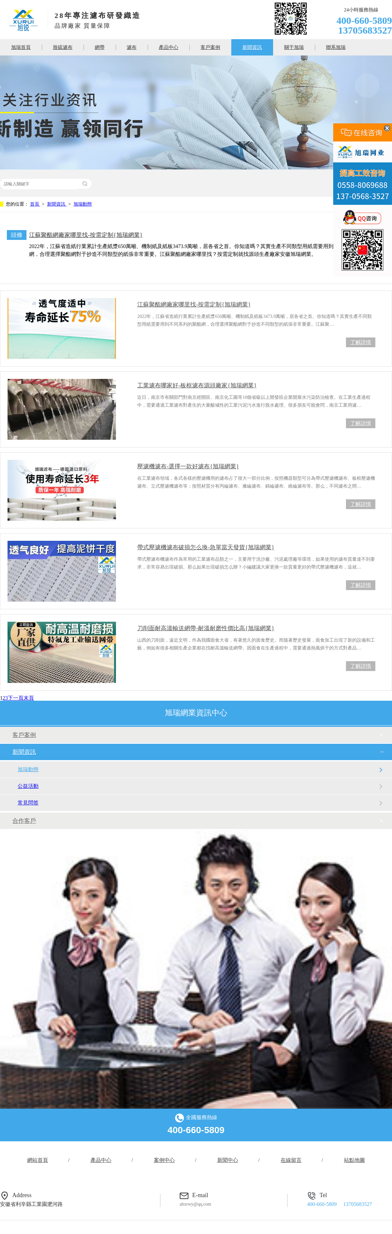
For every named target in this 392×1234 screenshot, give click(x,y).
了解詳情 (360, 342)
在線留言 (291, 1160)
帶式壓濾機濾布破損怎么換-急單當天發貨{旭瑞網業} (205, 547)
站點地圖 (354, 1160)
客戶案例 (210, 47)
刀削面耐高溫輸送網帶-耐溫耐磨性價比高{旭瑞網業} (205, 628)
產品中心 (168, 47)
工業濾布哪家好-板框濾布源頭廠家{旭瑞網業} (196, 385)
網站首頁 (37, 1160)
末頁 (29, 698)
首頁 (35, 204)
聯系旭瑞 (336, 47)
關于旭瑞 (294, 47)
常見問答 (28, 802)
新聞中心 (227, 1160)
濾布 (132, 47)
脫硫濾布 (63, 47)
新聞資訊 (252, 47)
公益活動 (28, 786)
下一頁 (16, 698)
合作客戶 (24, 821)
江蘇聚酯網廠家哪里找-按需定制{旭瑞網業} (85, 235)
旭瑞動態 (83, 204)
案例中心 (164, 1160)
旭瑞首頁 (21, 47)
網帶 (100, 47)
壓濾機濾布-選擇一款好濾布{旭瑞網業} (188, 466)
